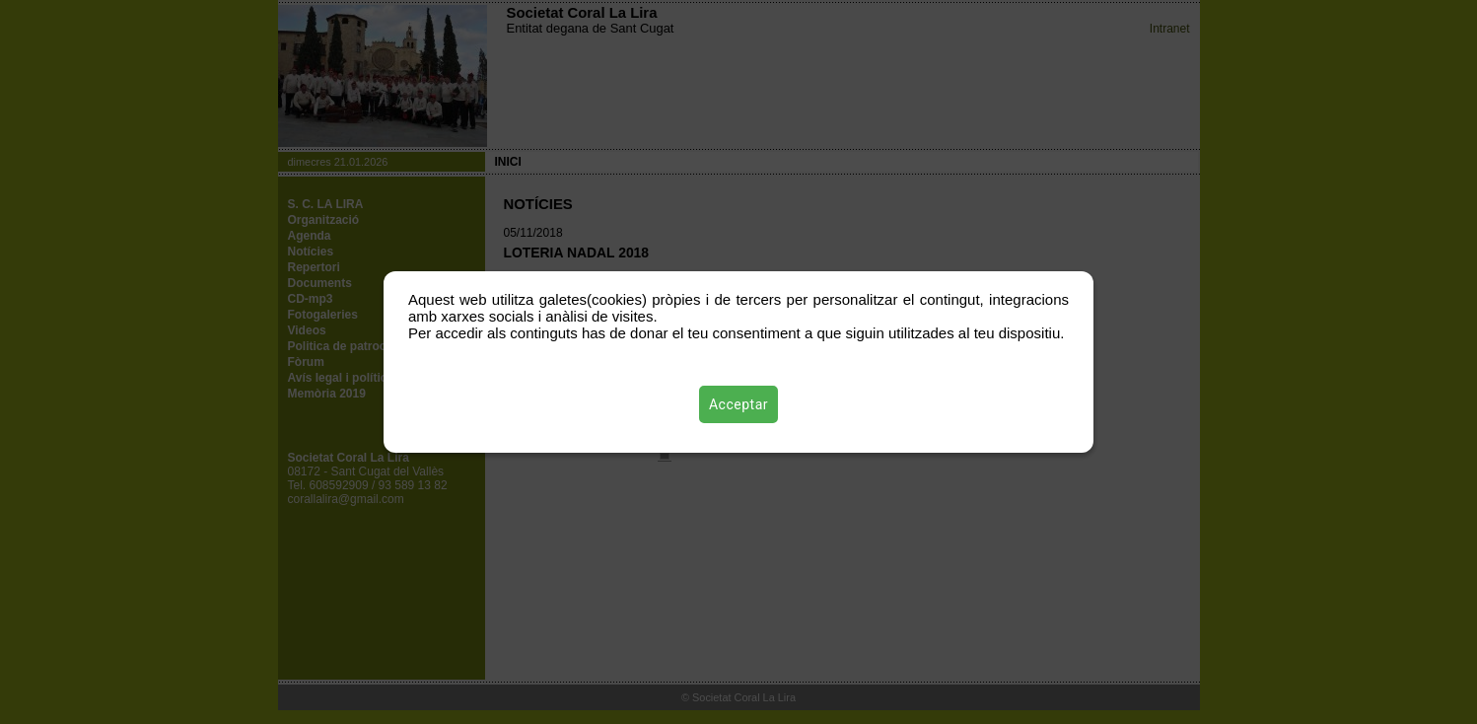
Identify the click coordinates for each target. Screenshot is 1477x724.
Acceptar (738, 404)
